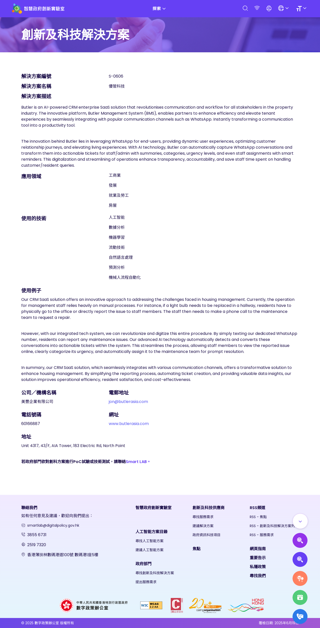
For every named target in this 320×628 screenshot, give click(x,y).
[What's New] (300, 616)
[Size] (302, 9)
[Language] (284, 9)
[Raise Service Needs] (300, 578)
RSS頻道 (257, 508)
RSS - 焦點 (258, 516)
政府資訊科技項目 (206, 534)
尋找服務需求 (203, 516)
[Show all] (300, 521)
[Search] (245, 8)
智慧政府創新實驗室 (154, 508)
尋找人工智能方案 (150, 540)
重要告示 (258, 558)
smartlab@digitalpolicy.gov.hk (53, 525)
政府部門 (144, 564)
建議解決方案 (203, 525)
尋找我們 (258, 576)
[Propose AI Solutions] (300, 540)
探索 (160, 9)
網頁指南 (258, 549)
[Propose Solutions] (300, 559)
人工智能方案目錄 (152, 532)
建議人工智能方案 (150, 549)
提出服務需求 (146, 581)
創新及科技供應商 (208, 508)
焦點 (196, 549)
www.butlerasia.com (129, 424)
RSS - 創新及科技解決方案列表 (274, 525)
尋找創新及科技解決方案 (155, 572)
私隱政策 (258, 567)
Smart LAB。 (138, 462)
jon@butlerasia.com (128, 401)
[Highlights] (300, 597)
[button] (269, 9)
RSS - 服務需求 (262, 534)
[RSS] (257, 8)
